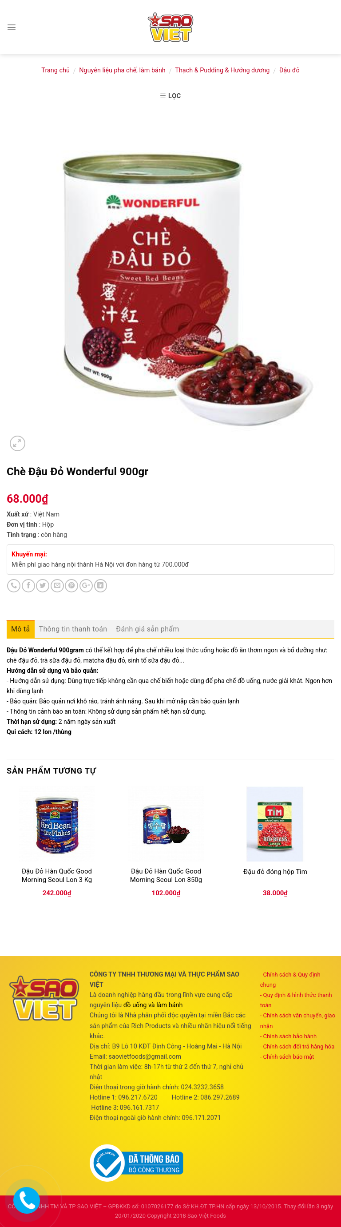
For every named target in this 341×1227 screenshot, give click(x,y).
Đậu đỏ (289, 70)
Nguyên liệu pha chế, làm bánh (122, 70)
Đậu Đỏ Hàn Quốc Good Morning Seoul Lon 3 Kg (57, 875)
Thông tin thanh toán (73, 629)
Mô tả (20, 629)
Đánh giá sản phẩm (147, 629)
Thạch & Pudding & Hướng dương (222, 70)
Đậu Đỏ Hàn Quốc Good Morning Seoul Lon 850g (166, 875)
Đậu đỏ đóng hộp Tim (275, 872)
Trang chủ (55, 70)
